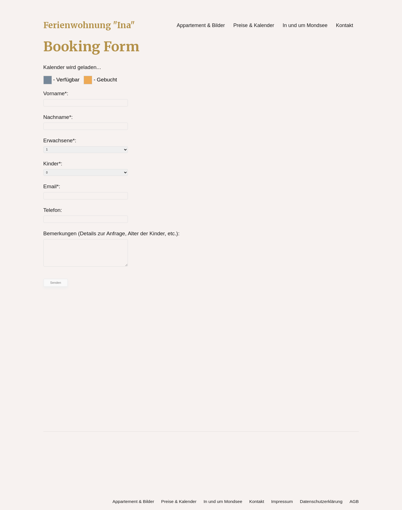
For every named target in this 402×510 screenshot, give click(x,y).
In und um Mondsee (305, 25)
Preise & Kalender (253, 25)
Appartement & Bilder (201, 25)
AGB (354, 500)
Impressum (280, 500)
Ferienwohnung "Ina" (92, 25)
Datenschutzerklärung (320, 500)
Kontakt (344, 25)
